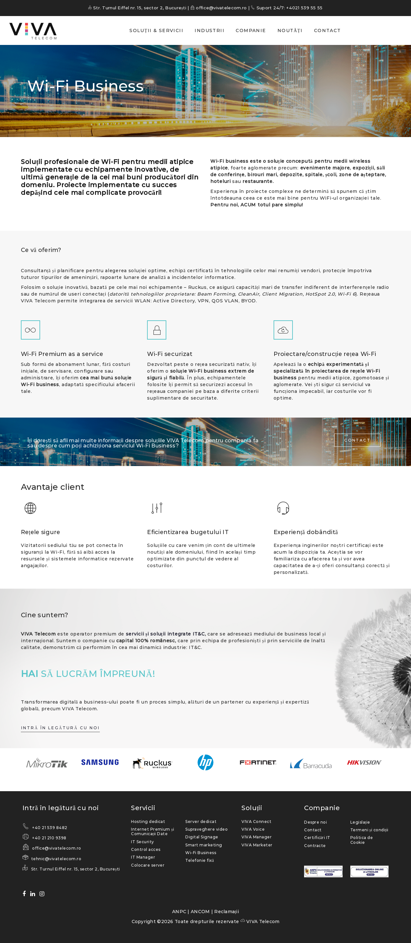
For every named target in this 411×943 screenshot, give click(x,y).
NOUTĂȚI (289, 30)
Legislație (360, 822)
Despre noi (315, 822)
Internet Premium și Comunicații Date (152, 831)
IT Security (142, 841)
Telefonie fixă (199, 860)
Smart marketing (203, 845)
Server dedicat (200, 821)
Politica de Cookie (361, 839)
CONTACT (327, 30)
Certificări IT (317, 837)
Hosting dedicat (148, 821)
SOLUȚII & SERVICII (156, 30)
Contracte (315, 845)
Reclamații (226, 911)
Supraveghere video (206, 829)
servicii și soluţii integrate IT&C (165, 634)
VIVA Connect (256, 821)
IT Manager (143, 857)
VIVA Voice (253, 829)
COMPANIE (251, 30)
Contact (312, 829)
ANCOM (200, 911)
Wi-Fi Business (200, 852)
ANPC (179, 911)
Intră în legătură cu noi (60, 808)
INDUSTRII (209, 30)
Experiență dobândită (306, 532)
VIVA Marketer (256, 845)
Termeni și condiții (369, 829)
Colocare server (147, 865)
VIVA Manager (256, 837)
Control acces (145, 849)
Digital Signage (201, 837)
